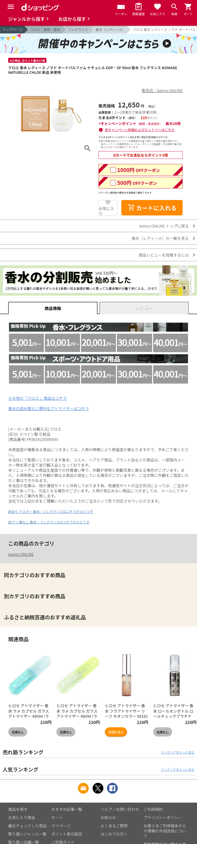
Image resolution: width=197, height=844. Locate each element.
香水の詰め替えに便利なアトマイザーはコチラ (48, 408)
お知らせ (108, 817)
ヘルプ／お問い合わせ (120, 809)
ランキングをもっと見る (177, 752)
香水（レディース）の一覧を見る (160, 238)
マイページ (61, 825)
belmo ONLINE (21, 554)
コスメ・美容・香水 (45, 29)
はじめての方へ (114, 834)
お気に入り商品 (21, 817)
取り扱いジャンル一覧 (27, 834)
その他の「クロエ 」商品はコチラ (37, 398)
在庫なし (18, 732)
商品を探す (17, 809)
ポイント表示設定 (66, 834)
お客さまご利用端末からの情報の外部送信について (165, 831)
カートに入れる (152, 207)
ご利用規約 (153, 809)
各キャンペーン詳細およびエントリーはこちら (140, 129)
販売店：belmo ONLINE (162, 90)
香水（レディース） (110, 29)
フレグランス (78, 29)
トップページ (13, 29)
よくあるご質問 (114, 825)
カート (57, 817)
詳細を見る (116, 732)
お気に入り (106, 210)
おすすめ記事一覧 (66, 809)
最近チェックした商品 (27, 825)
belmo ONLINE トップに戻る (164, 226)
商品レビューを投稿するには (164, 255)
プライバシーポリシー (163, 817)
